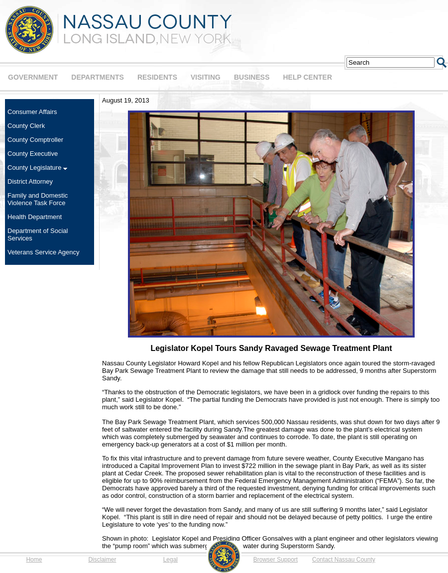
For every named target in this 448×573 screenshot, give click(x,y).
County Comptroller (35, 139)
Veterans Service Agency (43, 252)
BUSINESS (252, 77)
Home (34, 559)
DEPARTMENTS (97, 77)
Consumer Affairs (32, 111)
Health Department (34, 217)
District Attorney (30, 181)
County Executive (32, 153)
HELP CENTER (307, 77)
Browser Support (275, 559)
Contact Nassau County (343, 559)
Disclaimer (102, 559)
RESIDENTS (157, 77)
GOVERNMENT (33, 77)
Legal (170, 559)
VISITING (206, 77)
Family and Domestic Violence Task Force (37, 199)
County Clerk (26, 125)
